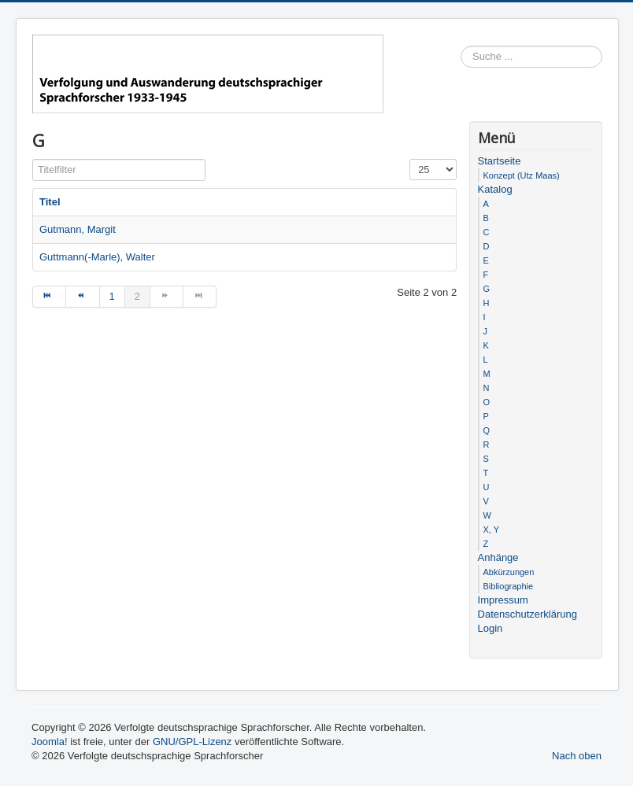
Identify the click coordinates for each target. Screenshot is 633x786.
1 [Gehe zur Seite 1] (112, 296)
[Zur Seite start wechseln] (49, 297)
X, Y (491, 529)
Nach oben (577, 756)
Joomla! (49, 741)
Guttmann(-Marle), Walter (97, 257)
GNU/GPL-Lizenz (192, 741)
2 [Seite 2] (137, 296)
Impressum (503, 600)
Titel (50, 202)
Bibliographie (508, 586)
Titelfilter (32, 159)
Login (490, 628)
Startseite (499, 161)
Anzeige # (409, 159)
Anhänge (498, 557)
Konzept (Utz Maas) (521, 175)
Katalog (495, 189)
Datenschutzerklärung (527, 614)
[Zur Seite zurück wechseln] (82, 297)
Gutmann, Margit (77, 229)
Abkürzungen (509, 572)
